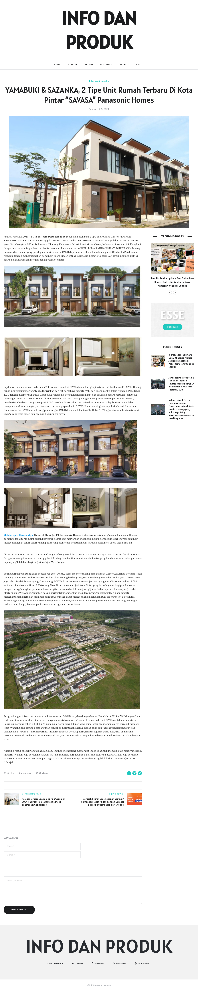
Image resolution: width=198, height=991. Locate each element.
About (140, 64)
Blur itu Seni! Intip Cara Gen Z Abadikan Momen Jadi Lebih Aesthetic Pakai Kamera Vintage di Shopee (172, 282)
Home (57, 64)
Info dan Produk (99, 946)
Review (89, 64)
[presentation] (27, 867)
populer (72, 64)
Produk (124, 64)
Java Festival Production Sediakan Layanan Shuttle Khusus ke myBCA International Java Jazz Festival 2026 (181, 383)
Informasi (106, 64)
